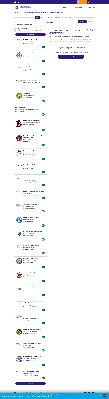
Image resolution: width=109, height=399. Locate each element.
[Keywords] (30, 21)
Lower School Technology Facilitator (32, 231)
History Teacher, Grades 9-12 (30, 165)
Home (65, 8)
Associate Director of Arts (29, 67)
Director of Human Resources (30, 150)
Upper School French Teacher (30, 287)
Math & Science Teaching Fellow (31, 39)
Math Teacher (26, 93)
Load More (30, 383)
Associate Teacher (28, 178)
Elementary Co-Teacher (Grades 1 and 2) (33, 191)
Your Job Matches (59, 17)
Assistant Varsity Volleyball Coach (32, 356)
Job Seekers (82, 2)
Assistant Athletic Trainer (29, 273)
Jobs (70, 8)
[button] (90, 21)
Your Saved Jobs (69, 17)
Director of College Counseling (31, 217)
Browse (43, 17)
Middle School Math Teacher (30, 258)
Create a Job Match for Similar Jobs (71, 57)
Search (37, 17)
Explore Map (50, 17)
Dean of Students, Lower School (31, 120)
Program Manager (20, 107)
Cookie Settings (97, 395)
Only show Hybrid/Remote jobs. (25, 24)
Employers (91, 2)
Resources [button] (90, 8)
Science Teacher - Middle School (31, 80)
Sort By (17, 30)
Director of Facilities (28, 53)
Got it (105, 395)
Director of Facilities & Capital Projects (33, 329)
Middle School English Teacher (31, 245)
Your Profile (79, 8)
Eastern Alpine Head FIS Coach (31, 371)
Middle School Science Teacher (31, 204)
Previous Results (30, 34)
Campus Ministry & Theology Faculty (32, 343)
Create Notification (40, 30)
